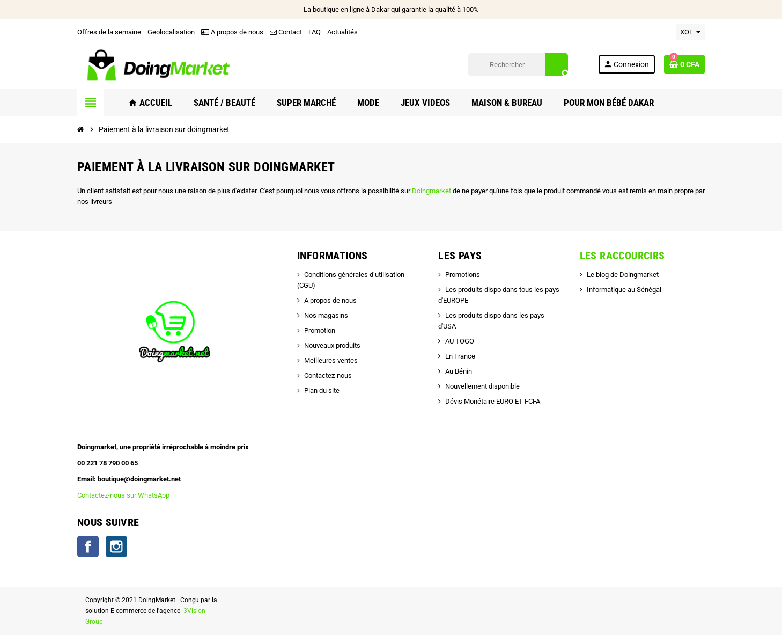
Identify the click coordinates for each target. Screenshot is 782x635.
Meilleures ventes (331, 360)
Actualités (342, 32)
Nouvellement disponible (482, 386)
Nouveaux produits (332, 345)
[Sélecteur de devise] (690, 32)
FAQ (314, 32)
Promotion (319, 330)
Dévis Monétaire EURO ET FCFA (492, 401)
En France (460, 356)
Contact (286, 32)
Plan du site (322, 390)
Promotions (462, 275)
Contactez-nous (328, 375)
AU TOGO (459, 341)
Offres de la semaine (109, 32)
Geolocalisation (171, 32)
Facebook (88, 546)
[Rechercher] (517, 64)
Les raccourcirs (622, 255)
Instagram (116, 546)
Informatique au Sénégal (624, 290)
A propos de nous (232, 32)
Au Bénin (458, 371)
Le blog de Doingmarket (623, 275)
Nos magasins (326, 315)
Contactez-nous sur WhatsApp (123, 495)
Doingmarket (432, 191)
